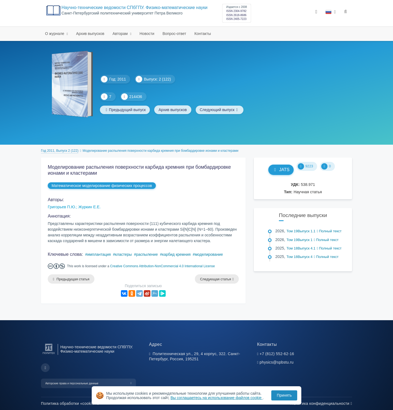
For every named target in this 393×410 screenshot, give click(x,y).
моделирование (209, 254)
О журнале (55, 33)
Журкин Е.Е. (89, 207)
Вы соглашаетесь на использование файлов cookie (217, 398)
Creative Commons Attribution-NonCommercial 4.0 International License (162, 266)
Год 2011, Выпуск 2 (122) (59, 151)
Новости (146, 33)
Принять (284, 395)
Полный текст (329, 231)
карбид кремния (176, 254)
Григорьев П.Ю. (62, 207)
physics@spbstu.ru (276, 362)
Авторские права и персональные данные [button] (72, 383)
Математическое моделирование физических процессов (102, 185)
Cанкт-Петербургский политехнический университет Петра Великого (122, 13)
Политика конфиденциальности (321, 403)
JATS (281, 169)
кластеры (123, 254)
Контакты (202, 33)
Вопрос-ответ (174, 33)
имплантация (99, 254)
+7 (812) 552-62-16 (277, 354)
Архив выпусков (90, 33)
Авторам (120, 33)
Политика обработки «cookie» (70, 403)
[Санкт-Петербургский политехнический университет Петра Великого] (48, 354)
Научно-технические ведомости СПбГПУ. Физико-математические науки (134, 7)
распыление (147, 254)
